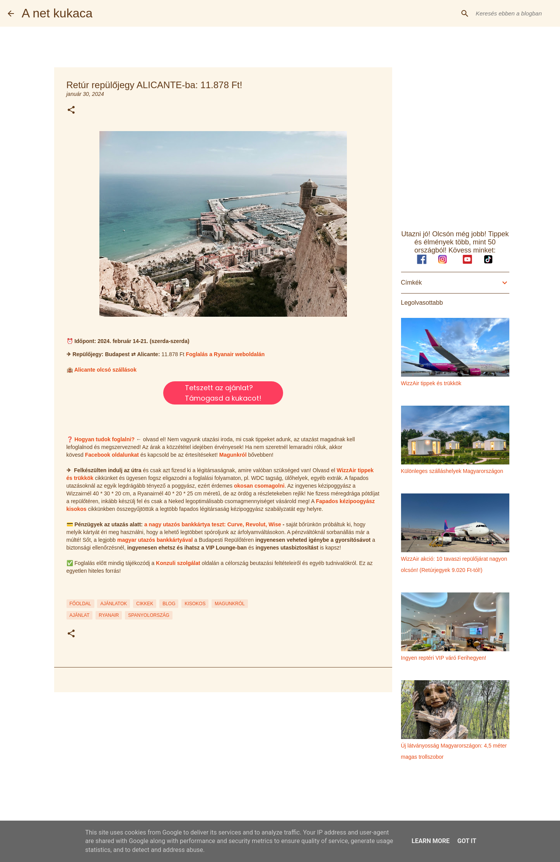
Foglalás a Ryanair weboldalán (225, 354)
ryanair (109, 615)
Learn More (430, 841)
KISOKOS (194, 603)
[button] (71, 110)
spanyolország (148, 615)
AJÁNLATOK (113, 603)
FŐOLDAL (80, 603)
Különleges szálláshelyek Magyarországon (452, 471)
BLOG (168, 603)
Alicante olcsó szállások (105, 370)
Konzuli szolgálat (178, 563)
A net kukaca (57, 13)
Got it (466, 841)
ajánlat (80, 615)
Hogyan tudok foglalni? (104, 439)
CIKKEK (144, 603)
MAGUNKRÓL (229, 603)
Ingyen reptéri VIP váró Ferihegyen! (444, 658)
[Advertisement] (223, 758)
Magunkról (233, 455)
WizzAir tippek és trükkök (431, 383)
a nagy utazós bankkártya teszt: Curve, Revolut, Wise (212, 524)
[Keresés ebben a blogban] (513, 13)
